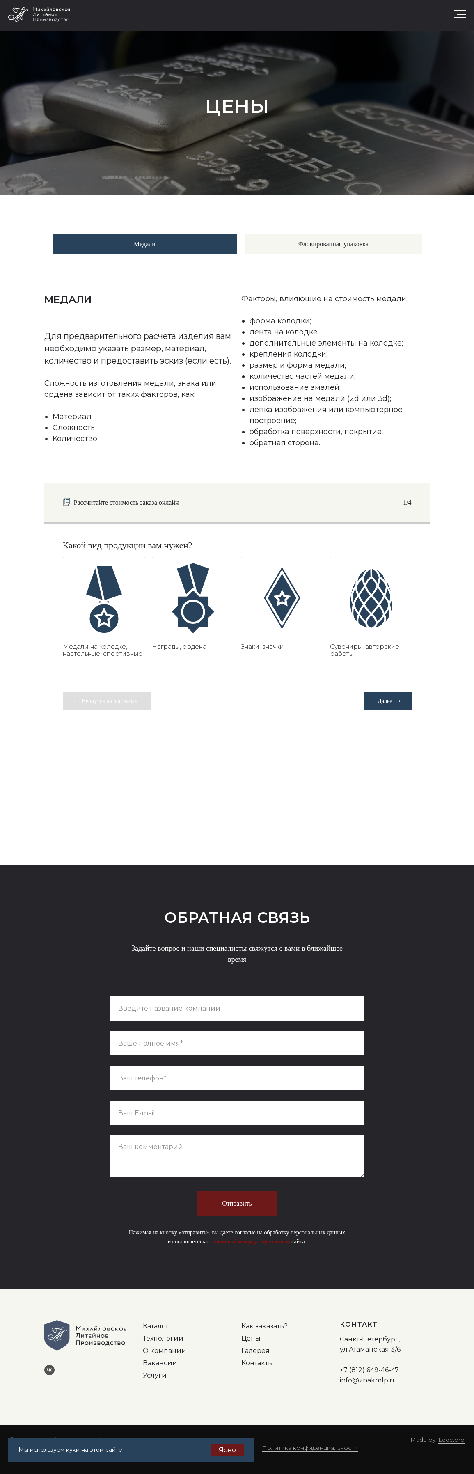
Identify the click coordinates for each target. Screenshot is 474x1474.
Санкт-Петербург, (370, 1339)
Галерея (255, 1351)
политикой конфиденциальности (250, 1241)
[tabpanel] (237, 373)
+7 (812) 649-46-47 (369, 1370)
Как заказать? (264, 1326)
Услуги (155, 1375)
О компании (164, 1351)
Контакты (257, 1363)
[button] (433, 14)
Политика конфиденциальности (310, 1447)
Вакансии (160, 1363)
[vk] (52, 1373)
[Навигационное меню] (460, 14)
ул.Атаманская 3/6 (370, 1349)
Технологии (163, 1338)
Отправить (237, 1203)
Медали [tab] (145, 243)
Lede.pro (451, 1439)
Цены (251, 1338)
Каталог (156, 1326)
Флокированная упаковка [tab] (333, 243)
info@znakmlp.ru (368, 1380)
